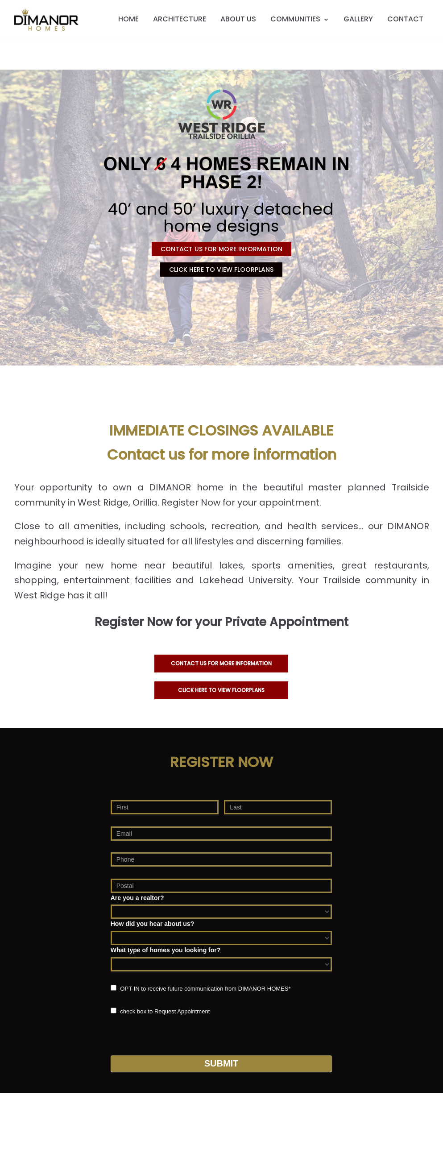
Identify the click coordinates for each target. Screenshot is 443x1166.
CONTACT (405, 19)
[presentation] (178, 1033)
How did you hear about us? (152, 923)
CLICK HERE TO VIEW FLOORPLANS (221, 269)
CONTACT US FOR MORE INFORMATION (221, 249)
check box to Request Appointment (160, 1011)
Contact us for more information (221, 663)
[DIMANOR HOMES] (46, 19)
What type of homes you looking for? (166, 950)
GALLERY (358, 19)
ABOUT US (238, 19)
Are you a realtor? (137, 897)
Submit (221, 1063)
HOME (128, 19)
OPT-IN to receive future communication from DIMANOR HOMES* (201, 988)
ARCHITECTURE (179, 19)
